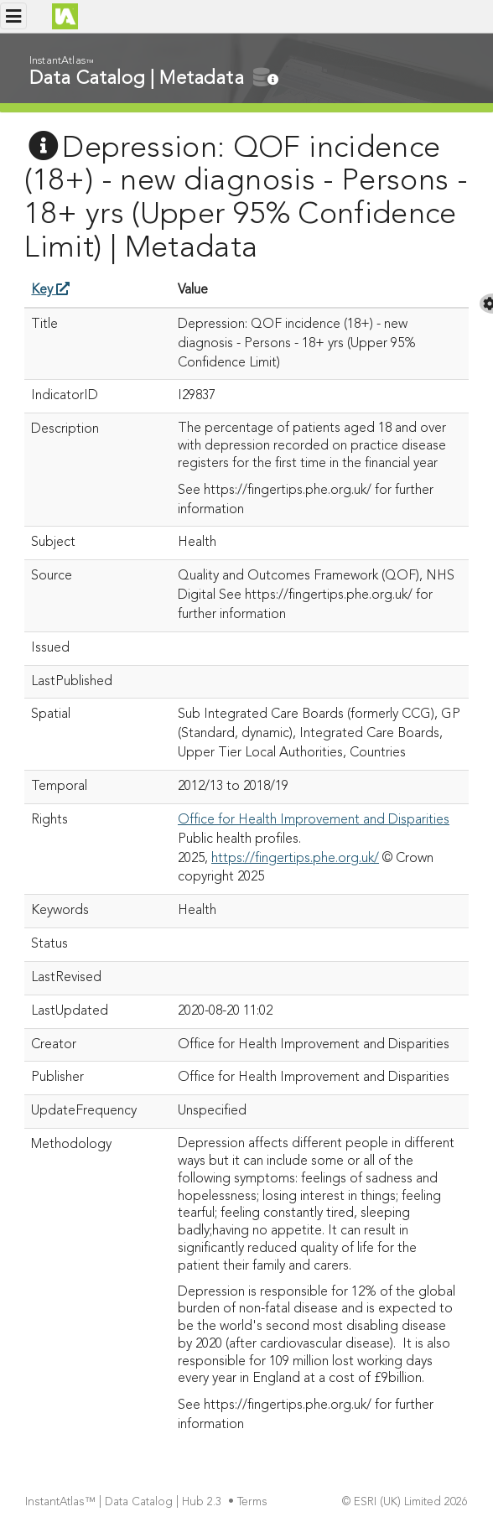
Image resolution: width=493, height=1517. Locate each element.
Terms (254, 1502)
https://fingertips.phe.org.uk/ (295, 858)
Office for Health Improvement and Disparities (313, 820)
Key (50, 290)
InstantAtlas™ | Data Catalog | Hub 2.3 (125, 1502)
